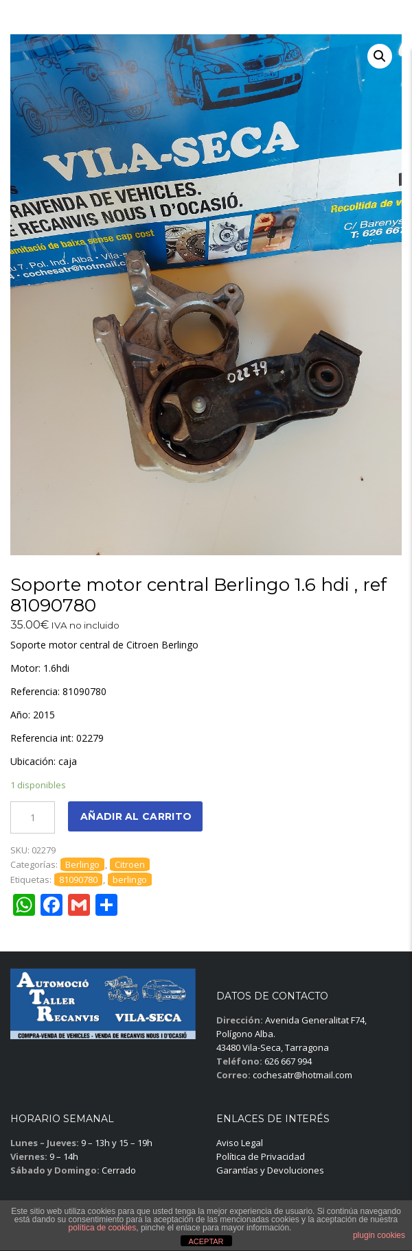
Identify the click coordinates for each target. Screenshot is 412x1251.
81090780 (78, 879)
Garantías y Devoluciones (270, 1170)
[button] (379, 56)
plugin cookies (379, 1235)
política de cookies (103, 1227)
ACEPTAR (205, 1241)
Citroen (130, 864)
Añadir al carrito (136, 816)
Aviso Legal (239, 1143)
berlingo (130, 879)
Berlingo (82, 864)
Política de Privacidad (260, 1156)
